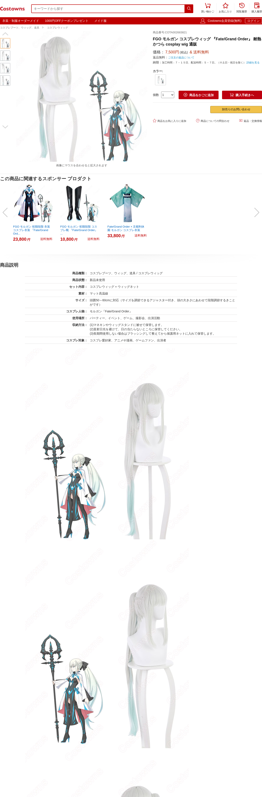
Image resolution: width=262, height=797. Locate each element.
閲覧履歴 (241, 8)
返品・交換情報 (250, 121)
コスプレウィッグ (57, 27)
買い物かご (207, 8)
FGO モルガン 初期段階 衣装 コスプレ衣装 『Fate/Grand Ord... (31, 230)
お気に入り (225, 8)
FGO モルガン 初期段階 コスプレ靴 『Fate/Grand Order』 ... (79, 230)
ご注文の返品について (181, 57)
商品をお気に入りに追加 (169, 121)
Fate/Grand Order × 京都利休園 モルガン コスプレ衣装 (125, 228)
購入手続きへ (242, 95)
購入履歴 (257, 8)
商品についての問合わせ (212, 121)
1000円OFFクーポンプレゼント (66, 20)
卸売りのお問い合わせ (236, 109)
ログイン (253, 20)
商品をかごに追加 (199, 95)
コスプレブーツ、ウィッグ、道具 (19, 27)
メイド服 (100, 20)
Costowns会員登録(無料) (224, 20)
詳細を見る (253, 62)
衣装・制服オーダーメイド (20, 20)
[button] (5, 34)
